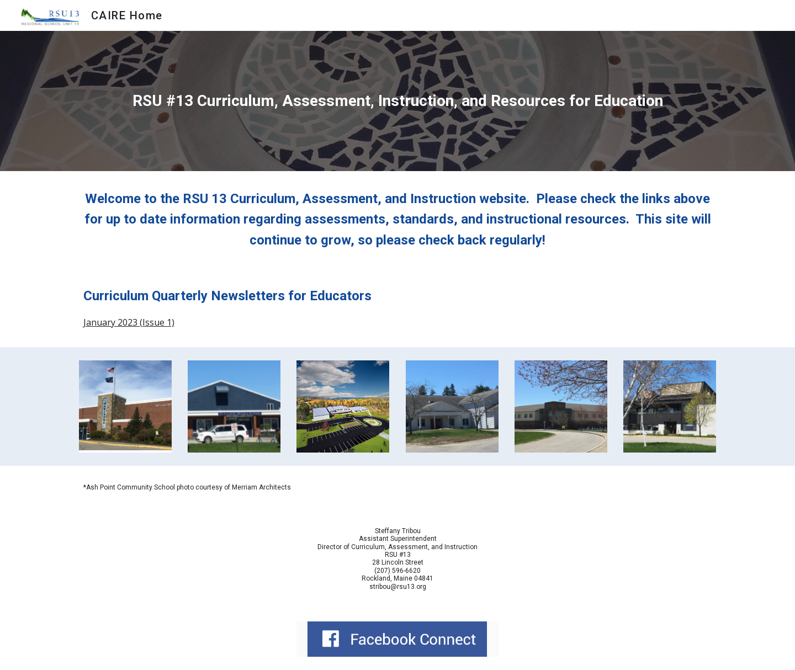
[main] (397, 101)
